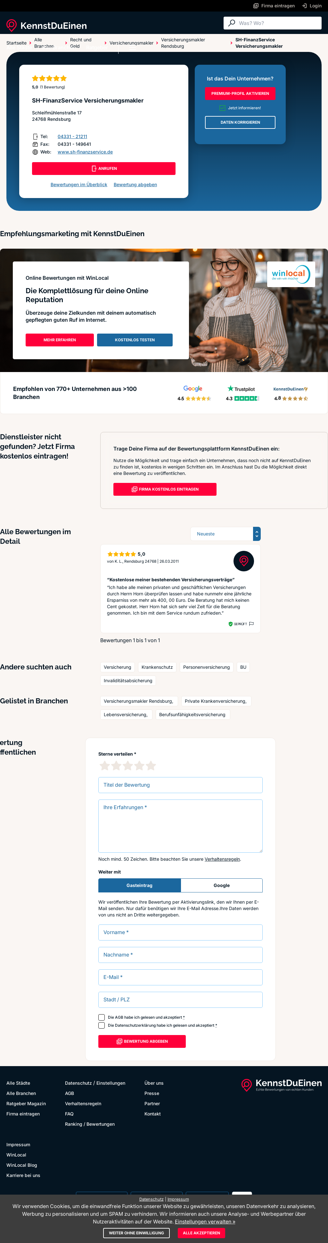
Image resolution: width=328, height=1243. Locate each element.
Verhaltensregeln (222, 859)
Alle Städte (19, 47)
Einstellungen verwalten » (205, 1221)
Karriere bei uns (23, 1175)
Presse (151, 1093)
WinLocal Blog (21, 1165)
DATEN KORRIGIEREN (240, 122)
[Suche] (278, 23)
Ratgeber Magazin (26, 1103)
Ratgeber (97, 47)
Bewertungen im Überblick (79, 184)
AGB (119, 1017)
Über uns (154, 1083)
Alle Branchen (59, 47)
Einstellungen (110, 1083)
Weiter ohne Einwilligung (136, 1233)
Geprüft (240, 624)
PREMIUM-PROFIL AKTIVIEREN (240, 93)
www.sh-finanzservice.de (85, 151)
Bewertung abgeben (135, 184)
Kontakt (152, 1113)
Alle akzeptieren (201, 1233)
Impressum (18, 1144)
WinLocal (16, 1154)
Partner (152, 1103)
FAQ (69, 1113)
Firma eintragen (23, 1113)
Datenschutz (78, 1083)
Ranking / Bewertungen (90, 1124)
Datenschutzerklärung (135, 1025)
